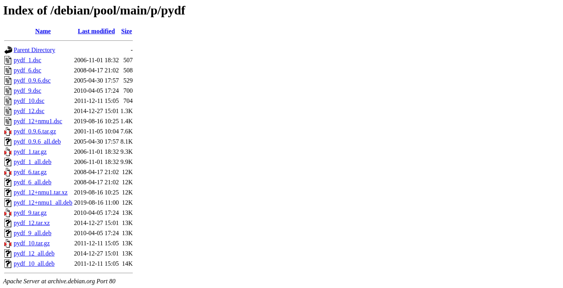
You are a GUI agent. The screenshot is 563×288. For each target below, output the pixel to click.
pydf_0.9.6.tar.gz (35, 131)
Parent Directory (34, 50)
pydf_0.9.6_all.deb (37, 141)
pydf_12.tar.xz (32, 223)
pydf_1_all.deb (32, 161)
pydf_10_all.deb (34, 263)
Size (126, 31)
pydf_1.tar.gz (30, 151)
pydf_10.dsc (29, 100)
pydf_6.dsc (27, 70)
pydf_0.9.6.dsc (32, 80)
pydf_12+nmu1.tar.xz (41, 192)
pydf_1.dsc (27, 60)
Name (43, 31)
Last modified (96, 31)
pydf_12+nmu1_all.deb (43, 202)
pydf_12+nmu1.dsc (38, 121)
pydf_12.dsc (29, 111)
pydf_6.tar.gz (30, 172)
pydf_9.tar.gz (30, 212)
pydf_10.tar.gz (32, 243)
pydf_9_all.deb (32, 233)
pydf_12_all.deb (34, 253)
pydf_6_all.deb (32, 182)
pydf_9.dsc (27, 90)
